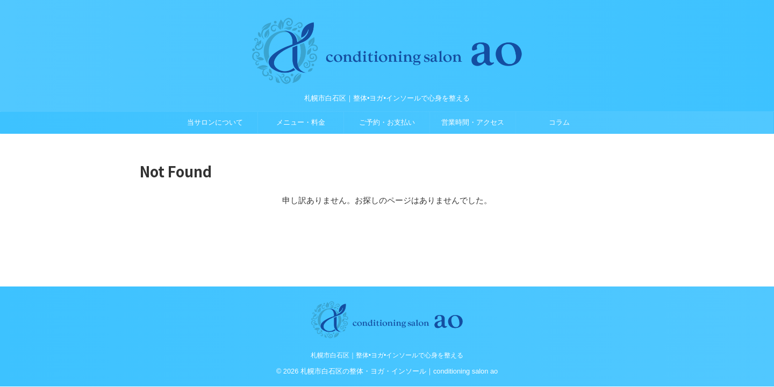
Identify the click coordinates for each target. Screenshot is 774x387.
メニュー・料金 (300, 122)
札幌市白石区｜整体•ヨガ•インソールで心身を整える (387, 355)
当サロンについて (215, 122)
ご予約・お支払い (387, 122)
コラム (559, 122)
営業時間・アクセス (472, 122)
